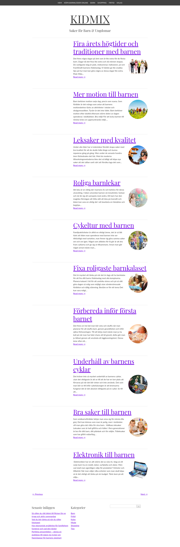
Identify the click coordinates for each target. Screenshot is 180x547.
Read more (79, 77)
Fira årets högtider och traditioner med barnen (107, 47)
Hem (60, 3)
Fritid (111, 3)
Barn (92, 3)
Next (144, 494)
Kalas (119, 3)
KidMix (90, 19)
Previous (37, 494)
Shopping (101, 3)
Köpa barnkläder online (76, 3)
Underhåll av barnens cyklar (103, 365)
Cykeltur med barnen (103, 225)
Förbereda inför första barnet (104, 314)
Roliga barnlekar (96, 182)
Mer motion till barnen (105, 94)
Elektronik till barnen (104, 454)
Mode (73, 522)
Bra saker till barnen (102, 412)
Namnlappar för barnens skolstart (46, 538)
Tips (73, 528)
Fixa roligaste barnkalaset (110, 268)
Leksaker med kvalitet (104, 140)
